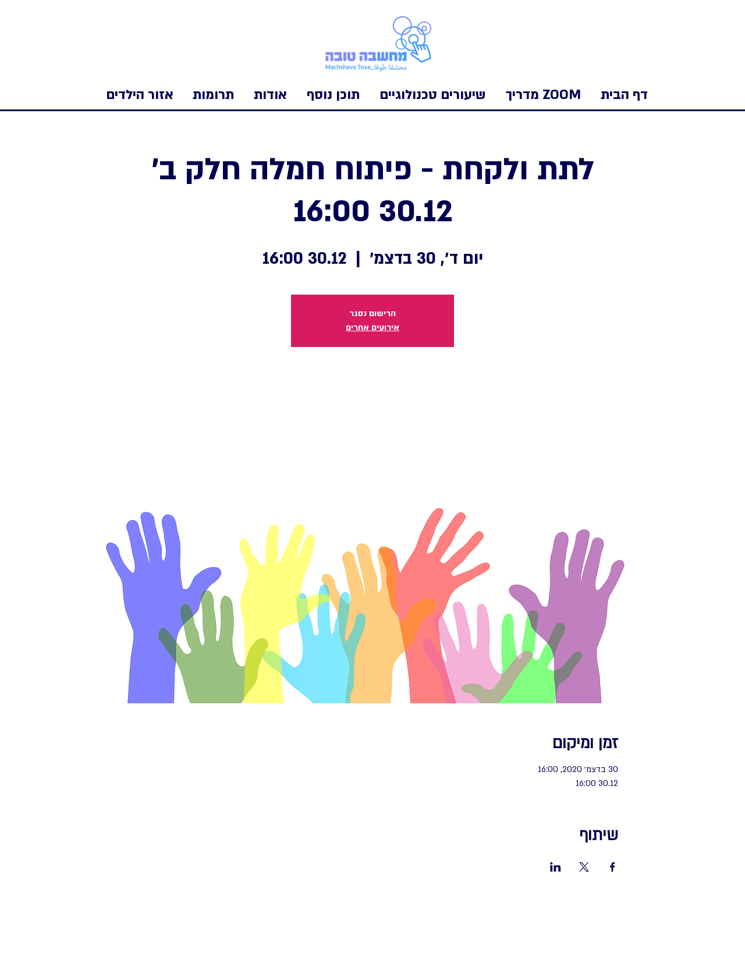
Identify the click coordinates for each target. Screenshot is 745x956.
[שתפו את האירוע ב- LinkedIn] (555, 867)
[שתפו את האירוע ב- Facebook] (612, 867)
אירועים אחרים (372, 327)
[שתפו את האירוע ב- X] (584, 867)
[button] (140, 94)
